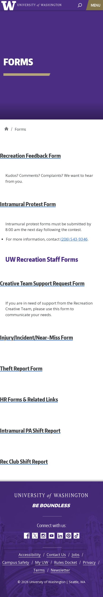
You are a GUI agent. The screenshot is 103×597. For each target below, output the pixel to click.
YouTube (51, 536)
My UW (41, 562)
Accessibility (30, 554)
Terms (39, 570)
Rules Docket (65, 562)
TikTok (77, 536)
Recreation (6, 127)
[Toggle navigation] (96, 5)
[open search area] (80, 5)
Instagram (43, 536)
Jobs (75, 554)
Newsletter (60, 570)
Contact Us (56, 554)
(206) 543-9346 (74, 239)
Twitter (35, 536)
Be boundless (51, 506)
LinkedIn (60, 536)
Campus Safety (15, 562)
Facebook (26, 536)
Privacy (89, 562)
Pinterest (68, 536)
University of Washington (9, 5)
